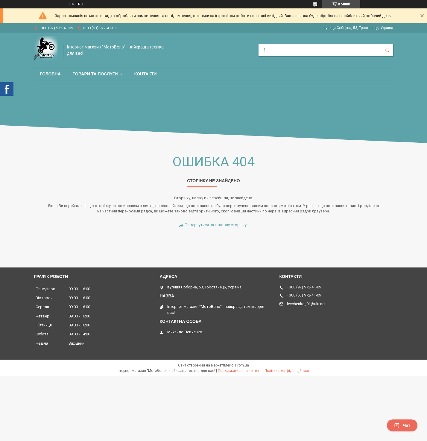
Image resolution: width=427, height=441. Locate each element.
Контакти (145, 74)
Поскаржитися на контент (240, 371)
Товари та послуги (95, 74)
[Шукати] (387, 50)
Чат (402, 425)
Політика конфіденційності (287, 371)
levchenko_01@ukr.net (306, 304)
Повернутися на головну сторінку (216, 225)
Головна (50, 74)
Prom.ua (242, 365)
